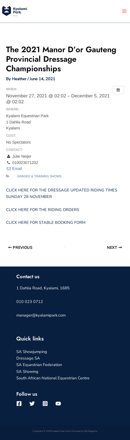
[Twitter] (32, 403)
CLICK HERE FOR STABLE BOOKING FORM (45, 222)
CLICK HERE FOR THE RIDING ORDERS (42, 209)
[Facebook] (19, 403)
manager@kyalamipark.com (41, 315)
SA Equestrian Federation (39, 364)
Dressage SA (28, 358)
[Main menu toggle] (124, 11)
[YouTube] (58, 403)
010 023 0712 (29, 301)
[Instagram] (45, 403)
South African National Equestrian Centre (52, 378)
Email (14, 168)
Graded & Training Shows (39, 176)
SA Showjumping (31, 351)
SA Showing (27, 371)
